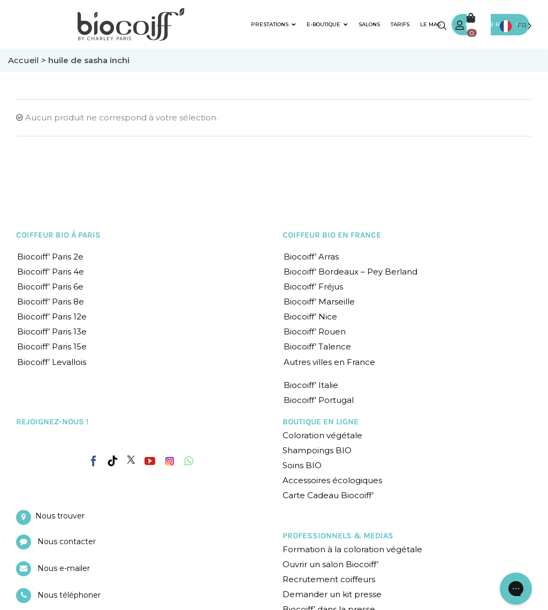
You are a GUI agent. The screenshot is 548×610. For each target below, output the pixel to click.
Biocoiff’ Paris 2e (50, 256)
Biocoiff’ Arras (311, 256)
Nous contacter (66, 541)
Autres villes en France (329, 362)
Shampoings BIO (317, 450)
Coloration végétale (322, 435)
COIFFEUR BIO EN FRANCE (332, 235)
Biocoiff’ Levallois (51, 362)
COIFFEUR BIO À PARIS (58, 235)
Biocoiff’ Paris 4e (50, 271)
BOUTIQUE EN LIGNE (321, 421)
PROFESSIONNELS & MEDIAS (338, 535)
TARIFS (400, 24)
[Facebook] (93, 459)
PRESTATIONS (273, 24)
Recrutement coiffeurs (329, 579)
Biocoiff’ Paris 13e (52, 331)
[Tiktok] (112, 461)
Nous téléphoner (69, 595)
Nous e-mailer (63, 568)
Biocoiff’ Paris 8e (50, 301)
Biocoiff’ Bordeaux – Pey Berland (350, 271)
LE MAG (430, 24)
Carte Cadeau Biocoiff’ (328, 495)
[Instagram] (169, 458)
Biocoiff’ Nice (310, 316)
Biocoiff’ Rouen (315, 331)
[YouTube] (149, 461)
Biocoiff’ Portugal (319, 400)
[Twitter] (131, 459)
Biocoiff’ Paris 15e (52, 346)
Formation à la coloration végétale (352, 549)
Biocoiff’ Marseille (319, 301)
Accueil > (28, 60)
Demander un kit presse (332, 594)
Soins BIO (302, 465)
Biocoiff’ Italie (311, 385)
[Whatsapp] (188, 461)
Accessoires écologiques (332, 480)
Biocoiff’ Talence (317, 346)
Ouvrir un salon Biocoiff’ (330, 564)
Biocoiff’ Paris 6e (50, 286)
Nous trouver (60, 516)
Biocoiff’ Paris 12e (52, 316)
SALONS (369, 24)
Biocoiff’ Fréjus (313, 286)
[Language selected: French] (515, 25)
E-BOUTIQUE (327, 24)
